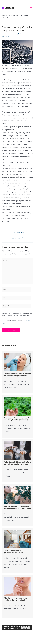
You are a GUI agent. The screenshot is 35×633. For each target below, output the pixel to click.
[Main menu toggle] (31, 7)
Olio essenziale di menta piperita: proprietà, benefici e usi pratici (17, 419)
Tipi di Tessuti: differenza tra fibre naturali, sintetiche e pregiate (17, 463)
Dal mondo (22, 34)
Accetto (25, 628)
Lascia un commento (9, 34)
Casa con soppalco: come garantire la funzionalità (14, 552)
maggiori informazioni (13, 628)
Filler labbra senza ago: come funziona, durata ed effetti (15, 599)
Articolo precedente (18, 232)
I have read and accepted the (16, 321)
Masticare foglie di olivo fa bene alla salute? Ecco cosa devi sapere (17, 507)
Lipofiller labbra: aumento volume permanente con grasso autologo (17, 375)
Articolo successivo (18, 238)
